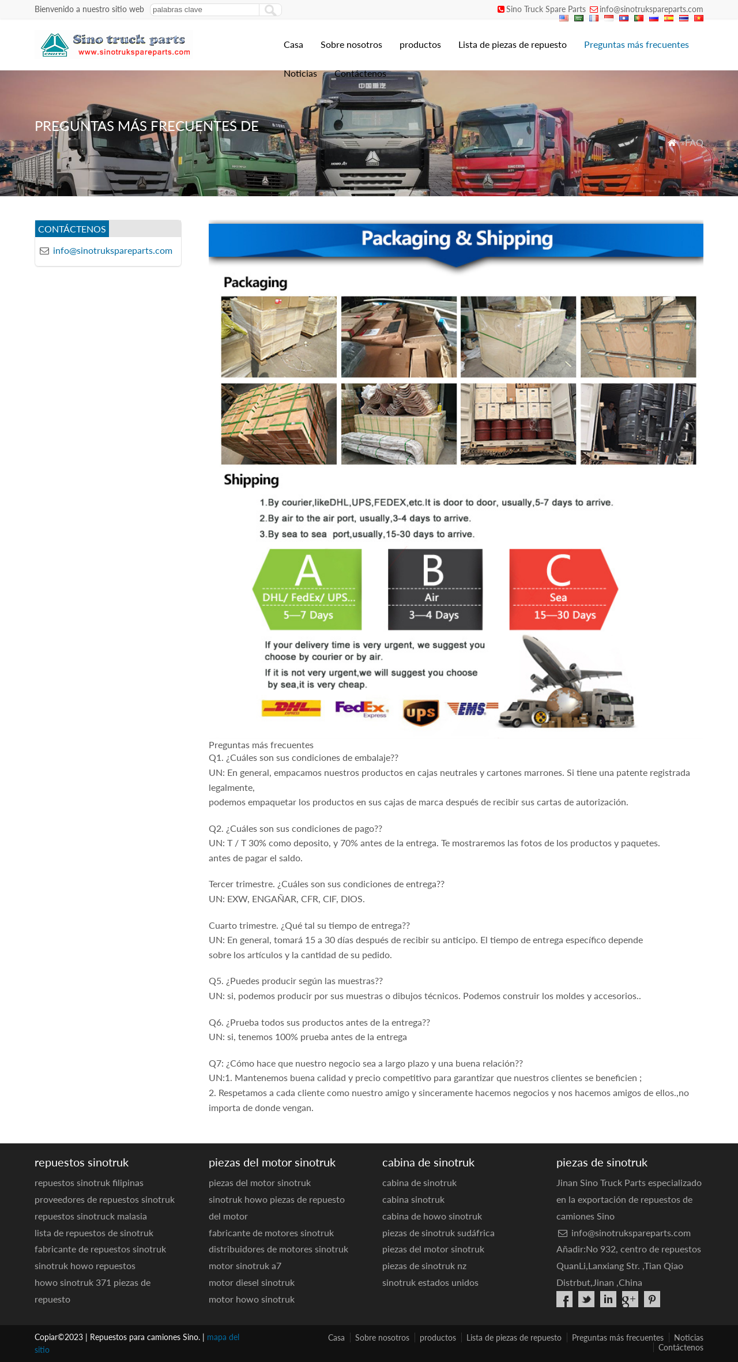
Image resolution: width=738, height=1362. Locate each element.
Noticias (300, 72)
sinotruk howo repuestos (85, 1265)
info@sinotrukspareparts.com (651, 9)
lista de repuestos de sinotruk (94, 1232)
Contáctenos (360, 72)
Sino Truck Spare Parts (546, 9)
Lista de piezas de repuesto (512, 44)
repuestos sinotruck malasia (91, 1215)
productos (420, 44)
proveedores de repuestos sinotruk (105, 1199)
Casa (293, 44)
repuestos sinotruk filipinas (89, 1182)
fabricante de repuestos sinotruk (100, 1248)
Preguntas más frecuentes (636, 44)
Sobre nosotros (351, 44)
